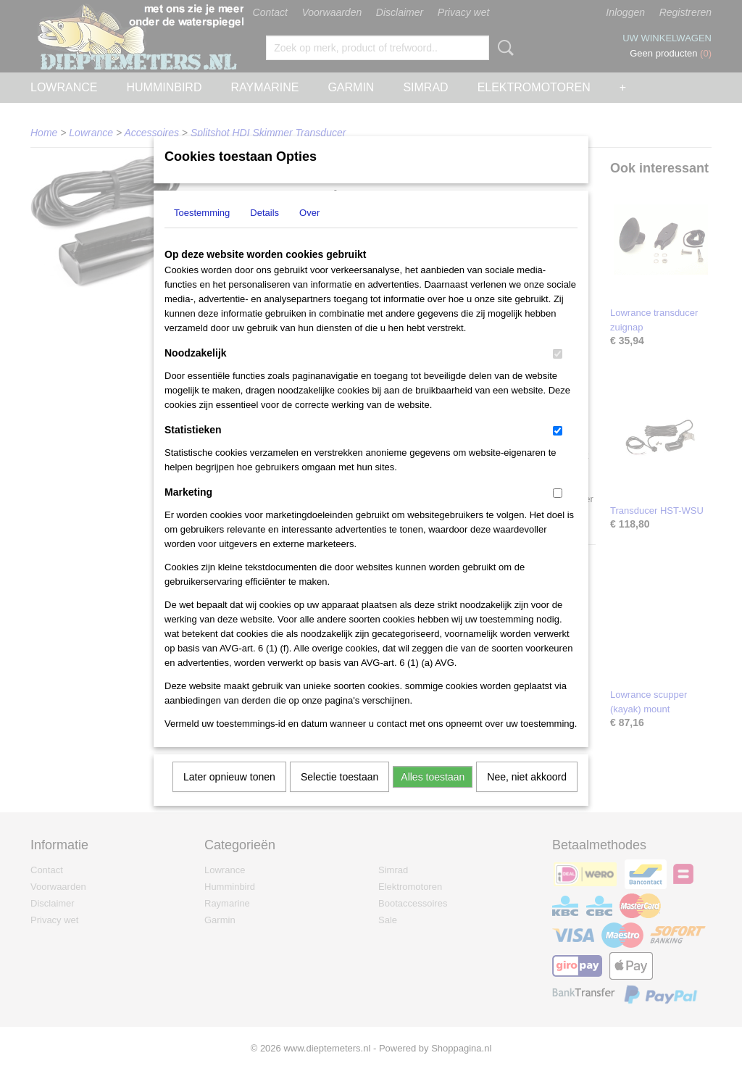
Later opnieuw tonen (229, 795)
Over (309, 231)
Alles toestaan (432, 795)
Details (264, 231)
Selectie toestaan (339, 795)
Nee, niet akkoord (527, 795)
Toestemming (202, 231)
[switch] (557, 373)
